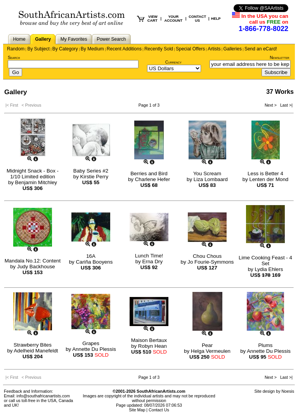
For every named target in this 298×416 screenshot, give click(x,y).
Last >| (285, 105)
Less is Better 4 (265, 173)
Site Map (137, 409)
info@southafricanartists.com (43, 396)
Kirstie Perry (94, 177)
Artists (214, 49)
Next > (271, 105)
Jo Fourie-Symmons (210, 262)
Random (15, 49)
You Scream (207, 173)
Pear (207, 345)
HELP (216, 19)
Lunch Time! (149, 256)
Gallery (43, 39)
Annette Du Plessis (94, 349)
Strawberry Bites (33, 345)
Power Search (111, 39)
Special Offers (190, 49)
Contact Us (159, 409)
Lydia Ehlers (269, 269)
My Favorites (74, 39)
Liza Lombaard (211, 179)
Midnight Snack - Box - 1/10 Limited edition (33, 174)
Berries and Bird (149, 173)
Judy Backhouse (36, 266)
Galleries (233, 49)
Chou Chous (207, 256)
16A (90, 256)
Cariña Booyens (94, 262)
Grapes (90, 343)
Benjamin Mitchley (36, 182)
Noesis (287, 391)
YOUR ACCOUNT (174, 18)
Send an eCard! (260, 49)
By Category (65, 49)
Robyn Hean (152, 346)
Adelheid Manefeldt (36, 351)
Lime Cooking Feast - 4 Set (265, 260)
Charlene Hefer (152, 179)
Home (19, 39)
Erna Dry (152, 261)
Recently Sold (158, 49)
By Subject (38, 49)
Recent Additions (124, 49)
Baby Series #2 (90, 171)
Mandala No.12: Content (33, 261)
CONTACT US (197, 18)
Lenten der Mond (269, 179)
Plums (265, 345)
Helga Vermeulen (210, 351)
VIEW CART (152, 18)
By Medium (92, 49)
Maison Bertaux (149, 340)
